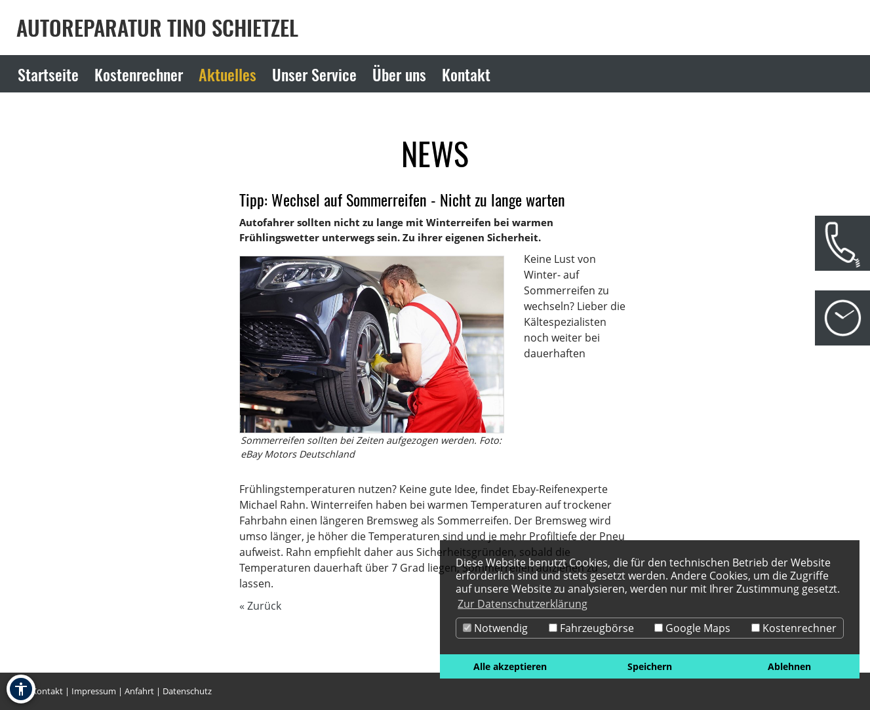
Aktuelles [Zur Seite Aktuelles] (227, 74)
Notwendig (495, 628)
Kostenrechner (794, 628)
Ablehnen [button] (789, 666)
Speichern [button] (649, 666)
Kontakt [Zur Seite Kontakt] (466, 74)
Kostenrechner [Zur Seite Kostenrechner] (138, 74)
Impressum (93, 691)
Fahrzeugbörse (591, 628)
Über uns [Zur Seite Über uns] (399, 74)
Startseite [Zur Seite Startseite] (48, 74)
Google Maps (692, 628)
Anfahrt (139, 691)
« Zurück (260, 606)
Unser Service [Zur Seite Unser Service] (314, 74)
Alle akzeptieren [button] (510, 666)
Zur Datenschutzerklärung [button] (522, 604)
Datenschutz (187, 691)
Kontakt (47, 691)
